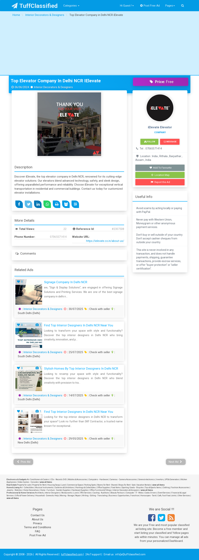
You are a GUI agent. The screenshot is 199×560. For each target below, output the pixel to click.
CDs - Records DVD (59, 479)
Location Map (160, 175)
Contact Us (38, 515)
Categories (71, 5)
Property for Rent (39, 485)
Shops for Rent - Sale (127, 485)
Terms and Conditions (37, 527)
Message (170, 141)
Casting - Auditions (101, 493)
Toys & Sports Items (153, 487)
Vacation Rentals (144, 485)
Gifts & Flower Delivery (24, 496)
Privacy (37, 523)
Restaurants (66, 493)
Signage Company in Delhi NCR (65, 282)
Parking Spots (90, 485)
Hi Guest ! (127, 5)
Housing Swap (53, 485)
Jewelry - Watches (14, 490)
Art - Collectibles (27, 487)
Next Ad (175, 461)
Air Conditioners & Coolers (38, 479)
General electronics (146, 479)
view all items (46, 482)
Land (63, 485)
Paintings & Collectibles (85, 487)
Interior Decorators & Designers (42, 309)
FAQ (37, 531)
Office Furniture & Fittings (101, 490)
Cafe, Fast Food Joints (166, 496)
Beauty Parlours (117, 493)
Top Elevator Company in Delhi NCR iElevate (56, 80)
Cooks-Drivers (151, 493)
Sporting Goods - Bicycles (133, 487)
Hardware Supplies (80, 490)
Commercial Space (75, 485)
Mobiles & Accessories (77, 479)
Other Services (184, 496)
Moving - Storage (67, 496)
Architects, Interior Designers (47, 493)
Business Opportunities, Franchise (124, 496)
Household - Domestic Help (47, 496)
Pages (170, 5)
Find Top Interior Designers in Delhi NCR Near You (78, 325)
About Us (37, 519)
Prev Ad (23, 461)
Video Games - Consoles (28, 482)
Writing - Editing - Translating (94, 496)
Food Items (116, 487)
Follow (149, 141)
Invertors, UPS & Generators (167, 479)
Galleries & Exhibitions (64, 487)
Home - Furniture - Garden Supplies (55, 490)
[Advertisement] (99, 47)
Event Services (164, 493)
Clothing (166, 487)
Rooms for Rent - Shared (107, 485)
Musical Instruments (44, 487)
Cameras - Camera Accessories (123, 479)
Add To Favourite (160, 167)
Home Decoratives (31, 490)
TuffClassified (35, 5)
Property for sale (24, 485)
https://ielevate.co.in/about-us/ (105, 241)
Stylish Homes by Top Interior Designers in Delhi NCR (81, 368)
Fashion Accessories (180, 487)
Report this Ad (160, 182)
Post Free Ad (150, 5)
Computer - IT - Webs (134, 493)
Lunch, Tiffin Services (82, 493)
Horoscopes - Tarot (148, 496)
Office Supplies (103, 487)
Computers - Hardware (98, 479)
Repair (78, 496)
